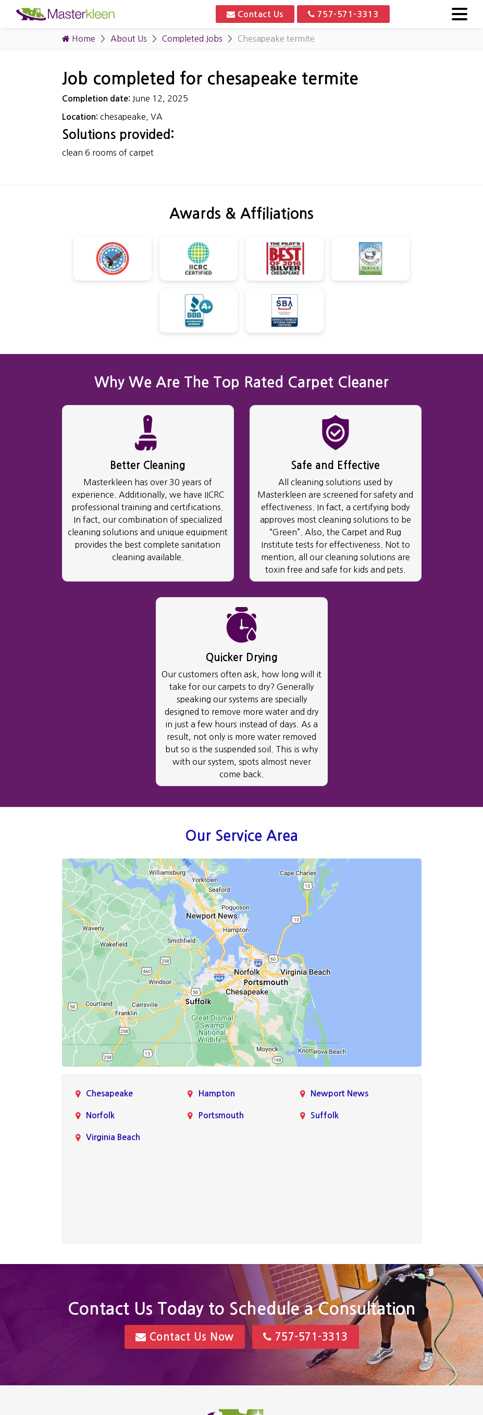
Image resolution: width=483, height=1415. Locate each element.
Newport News (339, 1093)
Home (78, 38)
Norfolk (100, 1115)
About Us (128, 38)
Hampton (216, 1093)
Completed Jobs (192, 38)
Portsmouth (221, 1115)
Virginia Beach (113, 1137)
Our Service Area (241, 835)
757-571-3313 (343, 14)
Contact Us (255, 14)
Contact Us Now (184, 1337)
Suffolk (325, 1115)
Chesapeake (109, 1093)
